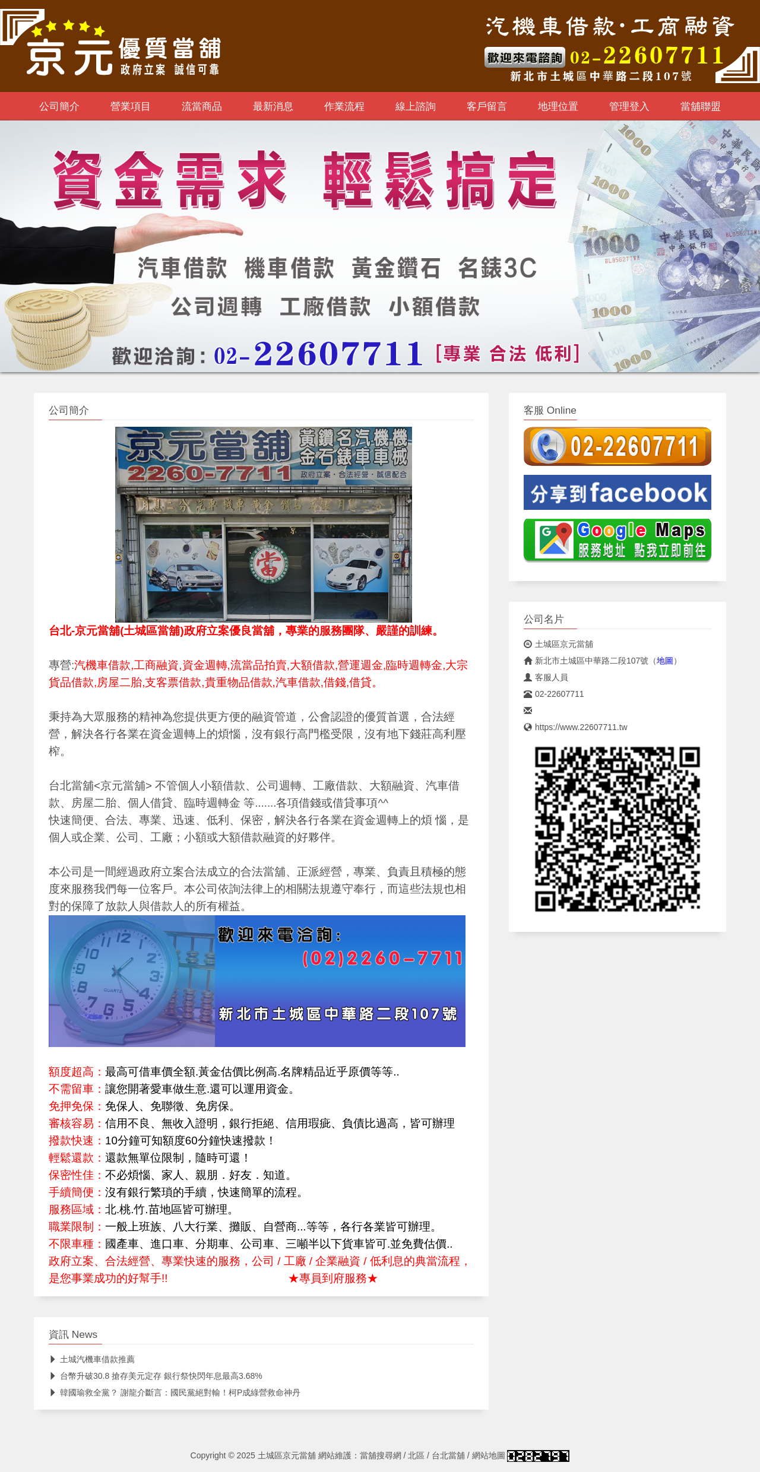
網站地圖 (488, 1455)
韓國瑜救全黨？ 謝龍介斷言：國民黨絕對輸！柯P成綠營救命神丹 (174, 1392)
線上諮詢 (415, 106)
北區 (416, 1455)
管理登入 (629, 106)
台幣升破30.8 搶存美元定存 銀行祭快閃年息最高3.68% (155, 1376)
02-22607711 (554, 694)
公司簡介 (59, 106)
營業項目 (130, 106)
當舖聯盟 (700, 106)
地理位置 (558, 106)
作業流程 (344, 106)
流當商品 (202, 106)
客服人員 (546, 677)
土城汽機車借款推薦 (92, 1359)
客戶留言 (487, 106)
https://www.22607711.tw (576, 727)
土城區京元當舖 (558, 644)
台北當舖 (448, 1455)
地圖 (665, 660)
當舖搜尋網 (380, 1455)
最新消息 (273, 106)
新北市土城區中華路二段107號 (586, 660)
